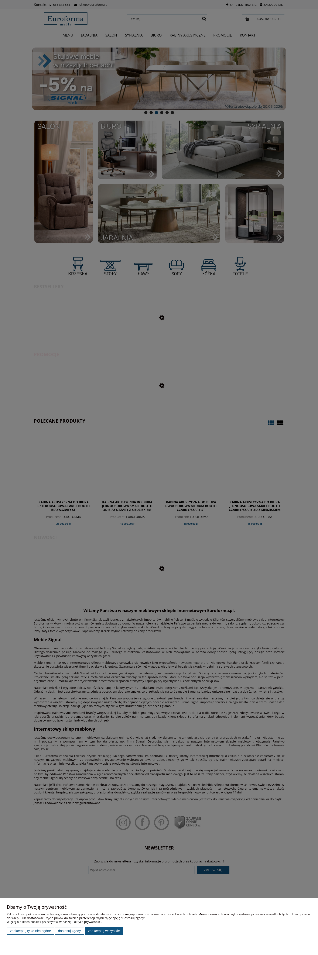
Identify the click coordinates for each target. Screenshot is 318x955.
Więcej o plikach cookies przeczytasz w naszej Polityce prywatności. (54, 922)
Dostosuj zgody (69, 931)
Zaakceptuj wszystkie (104, 931)
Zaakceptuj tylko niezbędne (30, 931)
